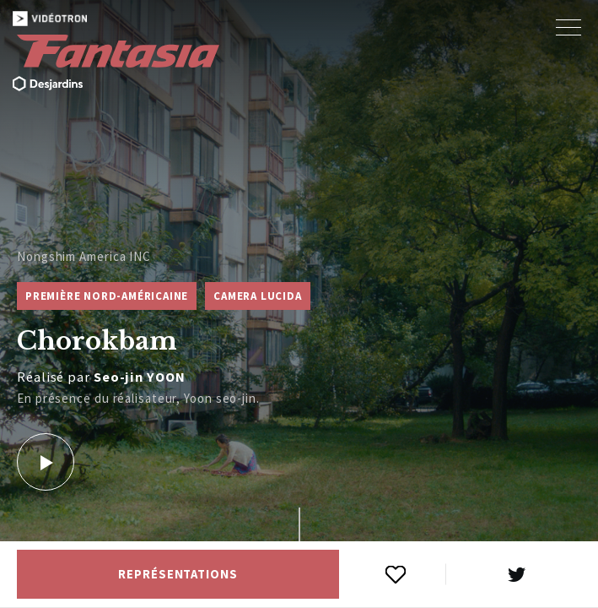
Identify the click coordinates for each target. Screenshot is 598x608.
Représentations (178, 574)
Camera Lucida (257, 296)
